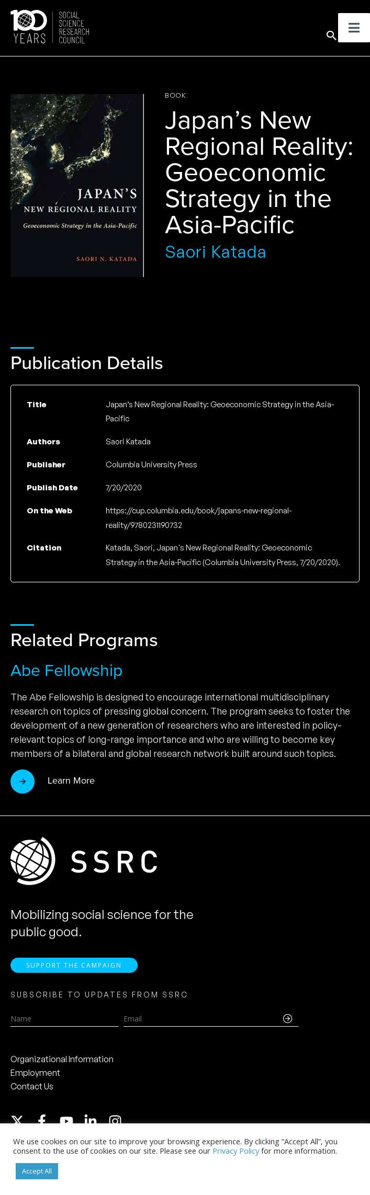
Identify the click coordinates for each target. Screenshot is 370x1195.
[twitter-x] (21, 1121)
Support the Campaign (74, 965)
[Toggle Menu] (354, 27)
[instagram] (117, 1121)
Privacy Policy (235, 1150)
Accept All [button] (37, 1171)
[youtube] (71, 1121)
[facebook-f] (46, 1121)
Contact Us (31, 1086)
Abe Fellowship (66, 670)
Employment (35, 1072)
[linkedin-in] (95, 1121)
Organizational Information (62, 1059)
